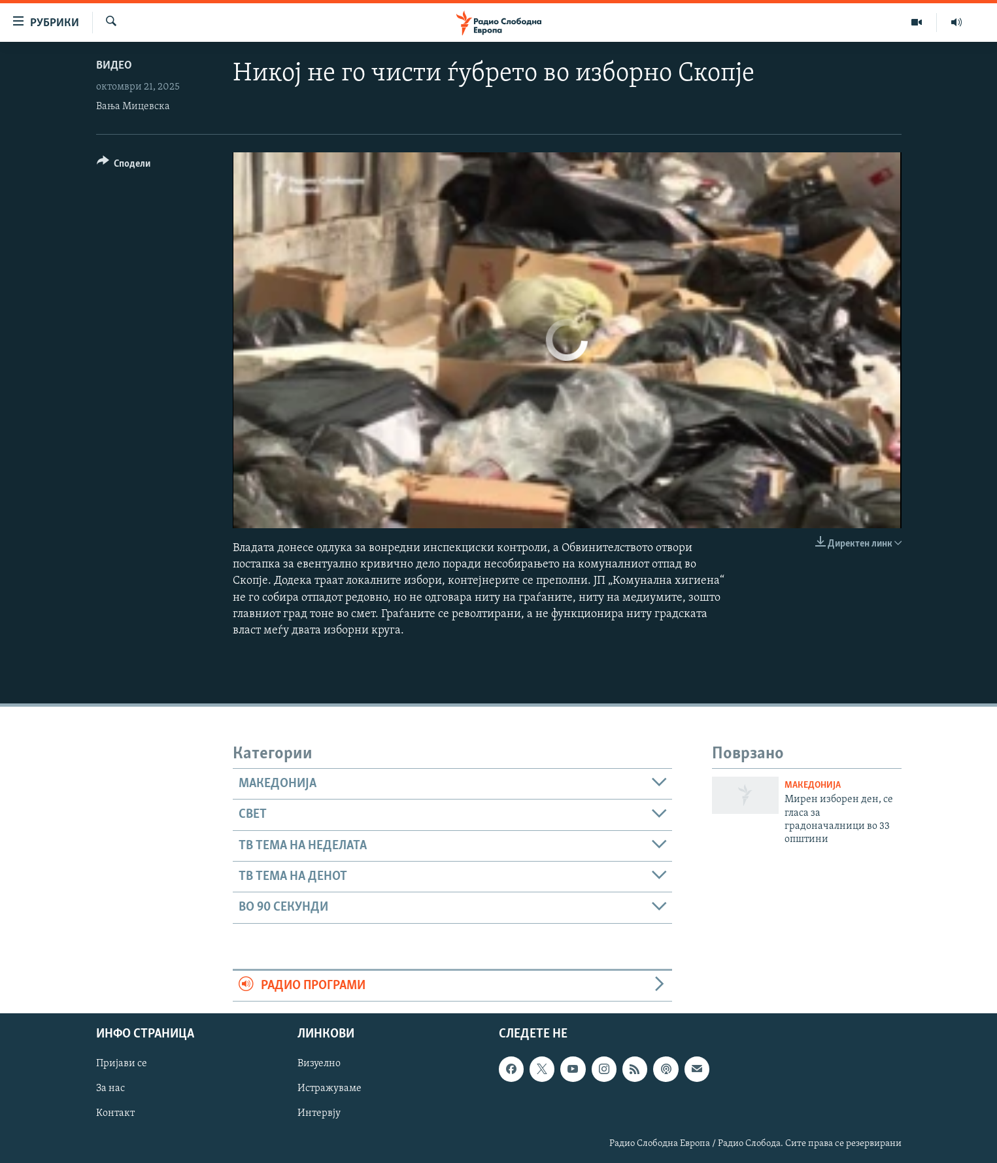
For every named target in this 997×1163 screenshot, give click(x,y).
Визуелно (319, 1063)
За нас (110, 1088)
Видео (114, 65)
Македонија (813, 785)
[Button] (124, 165)
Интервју (319, 1114)
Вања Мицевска (133, 106)
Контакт (115, 1114)
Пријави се (121, 1063)
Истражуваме (329, 1088)
